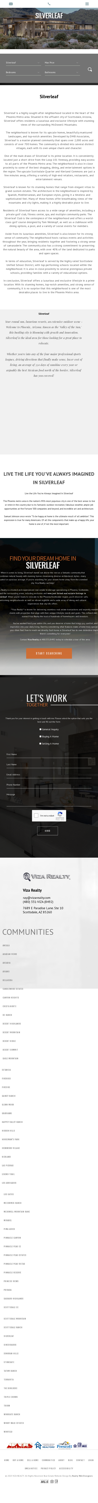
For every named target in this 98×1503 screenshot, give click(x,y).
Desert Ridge (9, 1041)
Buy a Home (18, 1460)
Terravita (9, 1379)
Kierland (6, 1157)
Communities (48, 1460)
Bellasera (7, 980)
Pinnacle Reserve (12, 1272)
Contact (80, 1460)
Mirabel (8, 1220)
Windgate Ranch (12, 1414)
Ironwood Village (11, 1148)
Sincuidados (10, 1345)
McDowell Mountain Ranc (17, 1212)
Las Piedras (8, 1165)
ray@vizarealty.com (36, 898)
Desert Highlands (12, 1024)
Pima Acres (9, 1229)
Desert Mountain (11, 1032)
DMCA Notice (31, 1468)
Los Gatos (9, 1194)
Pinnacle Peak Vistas (14, 1264)
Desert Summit (10, 1050)
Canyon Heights (11, 997)
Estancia (6, 1070)
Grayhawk (7, 1113)
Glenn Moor (8, 1104)
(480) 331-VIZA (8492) (38, 902)
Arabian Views (10, 954)
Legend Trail (8, 1174)
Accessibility (66, 1468)
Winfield (8, 1432)
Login (91, 1460)
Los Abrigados (9, 1183)
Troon (7, 1406)
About (62, 1460)
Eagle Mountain (11, 1058)
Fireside (6, 1087)
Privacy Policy (48, 1468)
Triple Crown (11, 1397)
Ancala (6, 945)
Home (6, 1460)
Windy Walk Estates (14, 1423)
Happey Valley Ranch (12, 1122)
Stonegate (9, 1362)
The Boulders (10, 1388)
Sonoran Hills (11, 1353)
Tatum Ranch (10, 1371)
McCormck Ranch (13, 1203)
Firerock (6, 1078)
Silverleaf (9, 1336)
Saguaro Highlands (14, 1298)
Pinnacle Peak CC (12, 1246)
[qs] (62, 63)
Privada (8, 1290)
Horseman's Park (10, 1139)
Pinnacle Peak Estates (15, 1255)
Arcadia (6, 963)
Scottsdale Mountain (15, 1319)
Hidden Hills (8, 1131)
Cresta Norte (9, 1006)
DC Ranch (7, 1015)
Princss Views (11, 1281)
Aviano (6, 971)
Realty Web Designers (82, 1476)
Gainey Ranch (9, 1096)
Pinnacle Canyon (12, 1238)
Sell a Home (32, 1460)
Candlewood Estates (13, 989)
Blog (70, 1460)
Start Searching (49, 663)
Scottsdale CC (11, 1307)
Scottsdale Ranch (13, 1327)
